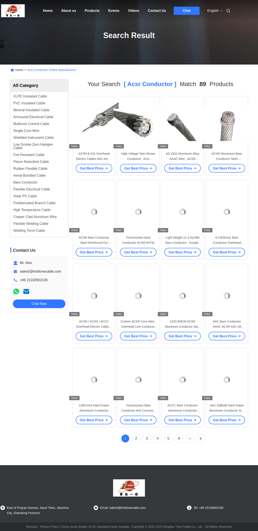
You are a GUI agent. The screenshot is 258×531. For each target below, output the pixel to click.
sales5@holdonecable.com (40, 271)
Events (113, 10)
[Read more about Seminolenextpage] (190, 438)
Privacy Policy (49, 526)
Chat (186, 10)
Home (47, 10)
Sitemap (31, 526)
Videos (133, 10)
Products (92, 10)
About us (68, 10)
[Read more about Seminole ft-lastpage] (200, 438)
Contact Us (157, 10)
